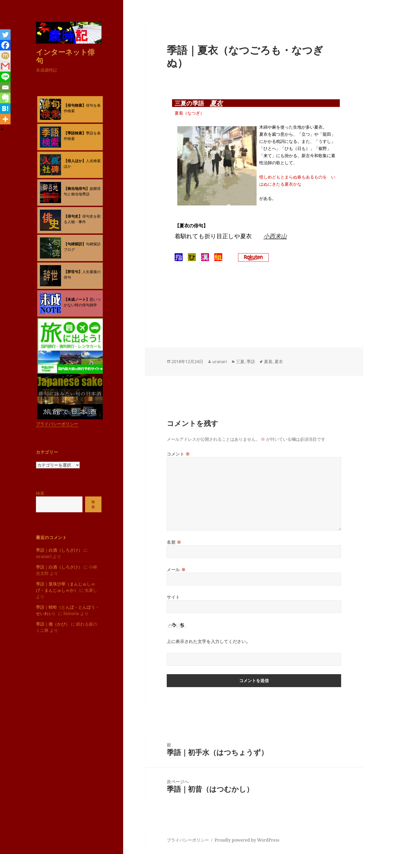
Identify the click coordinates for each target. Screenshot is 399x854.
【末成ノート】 (77, 299)
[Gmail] (5, 66)
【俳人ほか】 (75, 160)
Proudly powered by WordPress (247, 840)
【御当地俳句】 (77, 188)
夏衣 (216, 102)
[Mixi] (5, 55)
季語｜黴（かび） (53, 624)
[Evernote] (5, 98)
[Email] (5, 87)
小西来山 (275, 236)
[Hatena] (5, 108)
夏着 (268, 361)
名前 (174, 542)
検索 (40, 493)
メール (176, 570)
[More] (5, 119)
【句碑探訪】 (75, 243)
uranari (219, 361)
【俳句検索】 (75, 105)
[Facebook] (5, 45)
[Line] (5, 77)
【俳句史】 (73, 216)
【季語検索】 (75, 132)
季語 (251, 361)
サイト (173, 597)
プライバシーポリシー (57, 424)
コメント (178, 454)
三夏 (240, 361)
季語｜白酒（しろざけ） (59, 550)
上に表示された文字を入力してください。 (208, 641)
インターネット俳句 (65, 56)
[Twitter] (5, 34)
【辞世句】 (73, 271)
